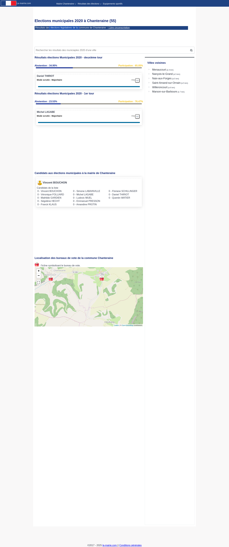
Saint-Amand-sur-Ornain (166, 82)
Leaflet (116, 325)
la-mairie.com (109, 545)
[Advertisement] (114, 37)
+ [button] (39, 271)
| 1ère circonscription (119, 27)
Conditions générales (130, 545)
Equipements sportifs (112, 4)
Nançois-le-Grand (162, 73)
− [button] (39, 276)
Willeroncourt (160, 87)
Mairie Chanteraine (66, 4)
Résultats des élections (89, 4)
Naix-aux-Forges (162, 78)
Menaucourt (159, 69)
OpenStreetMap (127, 325)
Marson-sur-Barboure (164, 91)
